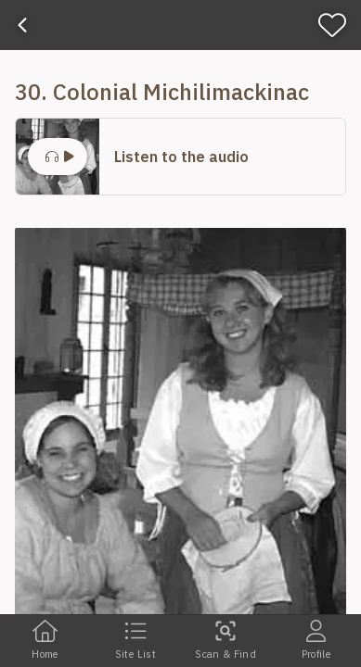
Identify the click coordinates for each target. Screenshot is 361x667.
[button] (180, 157)
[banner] (180, 25)
